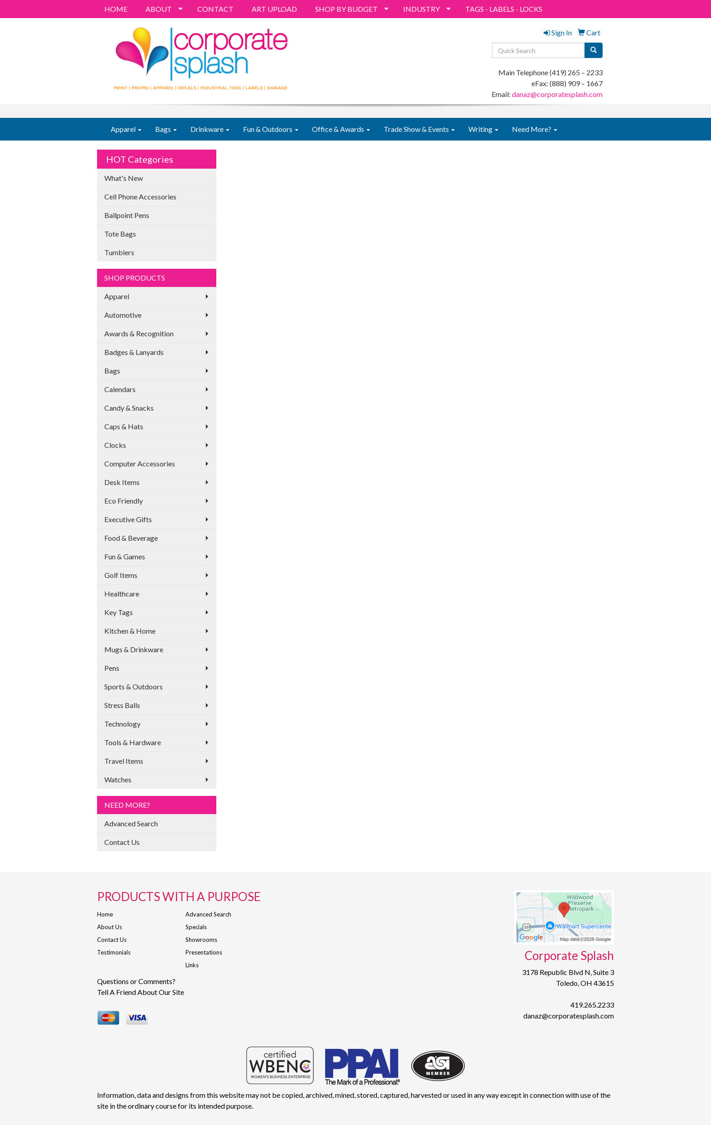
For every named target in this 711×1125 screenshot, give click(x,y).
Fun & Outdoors (270, 129)
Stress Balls (122, 705)
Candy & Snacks (129, 407)
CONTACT (215, 9)
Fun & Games (124, 556)
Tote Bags (120, 233)
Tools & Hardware (132, 742)
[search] (593, 50)
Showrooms (201, 939)
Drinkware (209, 129)
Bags (166, 129)
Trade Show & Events (419, 129)
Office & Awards (341, 129)
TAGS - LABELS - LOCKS (503, 9)
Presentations (203, 952)
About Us (109, 927)
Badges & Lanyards (134, 352)
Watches (117, 779)
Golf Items (120, 575)
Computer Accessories (139, 463)
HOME (115, 9)
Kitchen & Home (130, 630)
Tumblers (119, 252)
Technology (122, 723)
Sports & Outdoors (133, 686)
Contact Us (122, 842)
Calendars (120, 389)
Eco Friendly (123, 500)
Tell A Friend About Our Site (140, 992)
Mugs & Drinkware (133, 649)
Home (105, 914)
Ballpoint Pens (126, 215)
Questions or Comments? (136, 981)
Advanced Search (131, 823)
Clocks (115, 445)
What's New (123, 178)
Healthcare (121, 593)
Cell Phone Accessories (140, 196)
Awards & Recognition (139, 333)
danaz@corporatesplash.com (557, 94)
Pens (111, 668)
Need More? (534, 129)
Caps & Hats (123, 426)
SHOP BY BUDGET (346, 9)
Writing (483, 129)
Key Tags (118, 612)
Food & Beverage (131, 537)
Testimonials (114, 952)
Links (192, 965)
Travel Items (123, 760)
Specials (196, 927)
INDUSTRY (421, 9)
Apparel (126, 129)
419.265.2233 (592, 1004)
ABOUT (159, 9)
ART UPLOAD (274, 9)
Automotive (122, 314)
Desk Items (122, 482)
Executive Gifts (128, 519)
